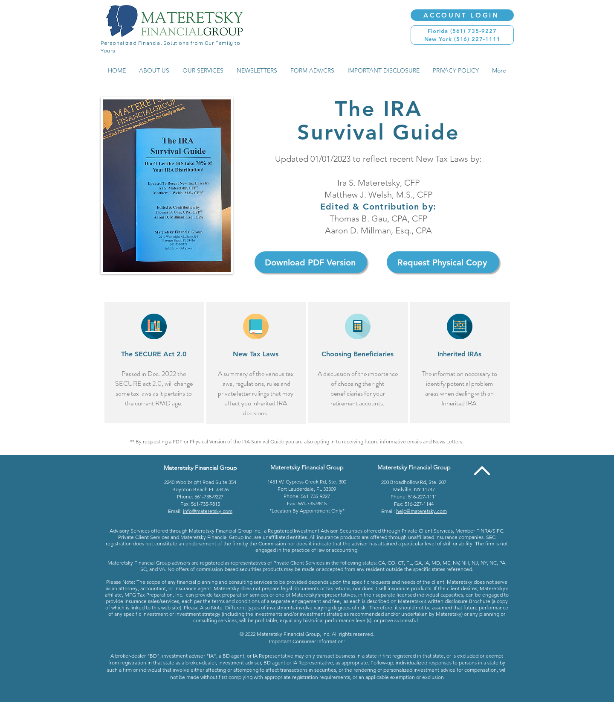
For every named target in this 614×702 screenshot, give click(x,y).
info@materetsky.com (207, 511)
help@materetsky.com (421, 511)
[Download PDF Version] (311, 262)
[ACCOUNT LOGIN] (462, 15)
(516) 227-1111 (477, 38)
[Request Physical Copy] (443, 262)
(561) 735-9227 (473, 30)
